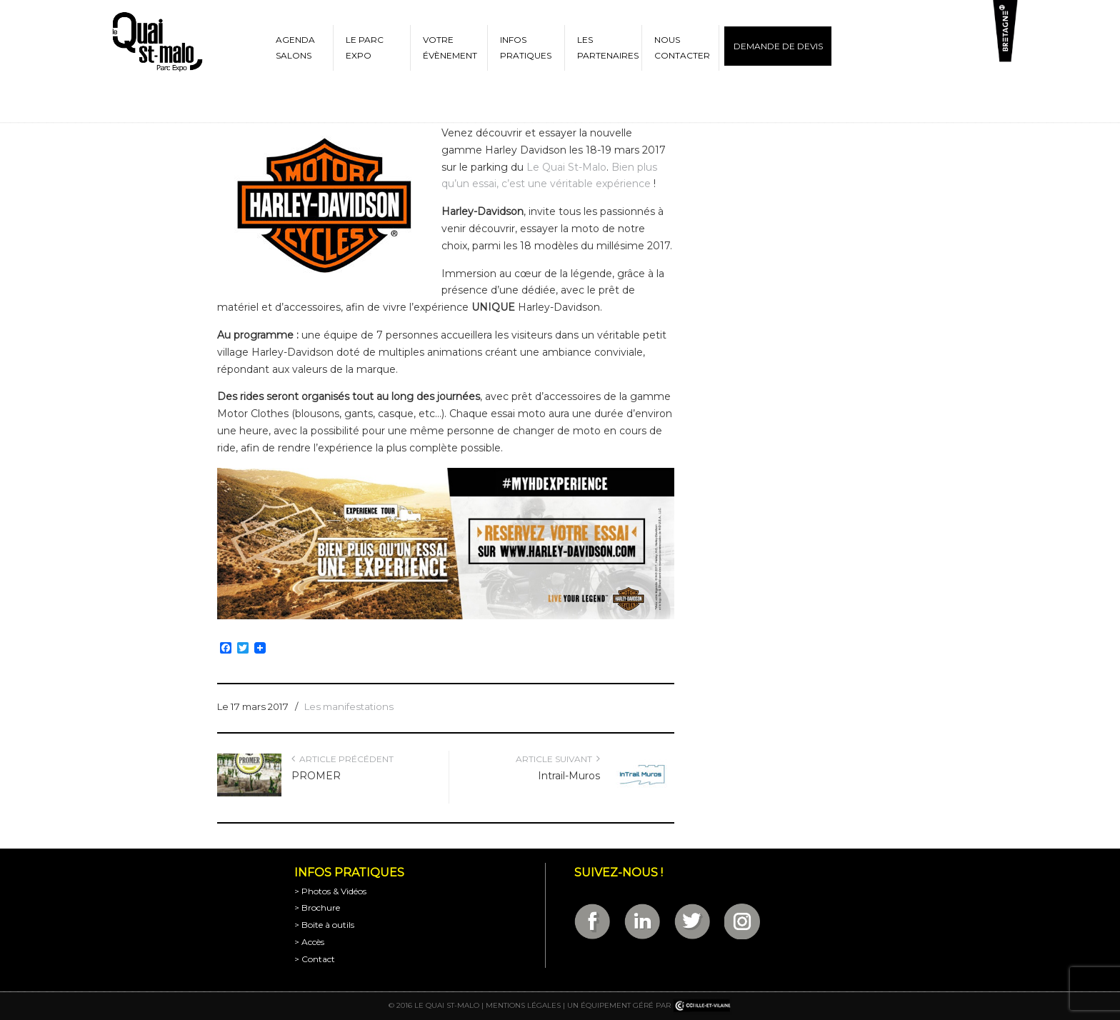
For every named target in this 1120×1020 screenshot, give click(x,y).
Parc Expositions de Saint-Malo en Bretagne (156, 42)
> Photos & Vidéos (330, 891)
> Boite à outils (324, 924)
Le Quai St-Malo (565, 167)
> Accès (309, 941)
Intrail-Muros (569, 775)
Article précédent (342, 759)
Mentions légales (523, 1005)
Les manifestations (349, 706)
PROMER (316, 775)
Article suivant (558, 759)
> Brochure (317, 907)
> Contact (314, 959)
